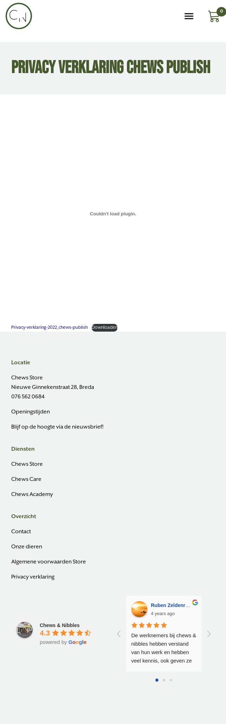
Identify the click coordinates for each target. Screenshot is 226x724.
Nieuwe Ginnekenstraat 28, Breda (52, 387)
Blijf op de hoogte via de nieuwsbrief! (57, 427)
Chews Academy (32, 494)
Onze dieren (26, 546)
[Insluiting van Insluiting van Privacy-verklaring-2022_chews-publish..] (113, 213)
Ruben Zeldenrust (172, 605)
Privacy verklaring (32, 577)
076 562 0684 (28, 396)
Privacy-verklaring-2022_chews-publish (49, 327)
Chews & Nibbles (60, 625)
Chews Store (27, 377)
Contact (21, 531)
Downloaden (105, 327)
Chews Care (26, 479)
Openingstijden (30, 412)
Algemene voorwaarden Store (48, 562)
